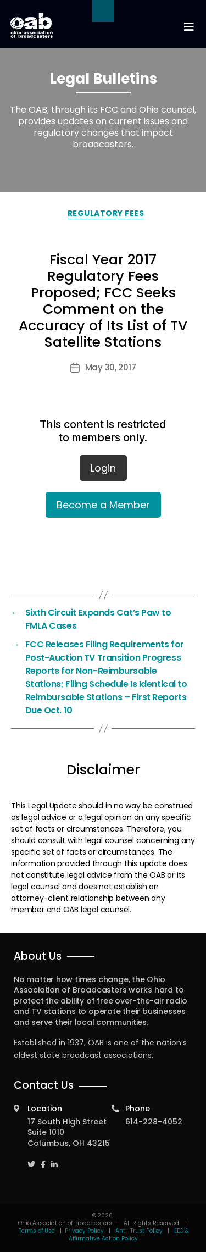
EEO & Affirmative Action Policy (129, 1235)
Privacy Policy (84, 1231)
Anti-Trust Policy (139, 1231)
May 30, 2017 (110, 367)
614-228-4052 (153, 1121)
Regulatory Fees (106, 213)
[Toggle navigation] (188, 27)
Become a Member (103, 505)
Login (103, 468)
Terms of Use (38, 1231)
